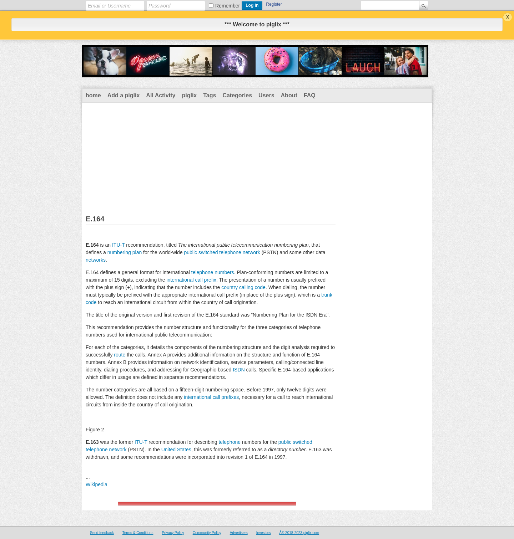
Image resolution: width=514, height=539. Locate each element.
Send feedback (102, 533)
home (93, 95)
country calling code (243, 287)
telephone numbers (212, 272)
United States (176, 449)
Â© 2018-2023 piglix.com (299, 533)
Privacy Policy (173, 533)
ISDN (239, 370)
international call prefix (191, 280)
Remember (227, 5)
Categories (237, 95)
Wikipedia (96, 484)
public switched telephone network (222, 252)
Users (266, 95)
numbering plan (124, 252)
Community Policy (207, 533)
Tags (209, 95)
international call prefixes (211, 397)
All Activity (160, 95)
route (119, 355)
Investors (263, 533)
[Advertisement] (257, 156)
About (289, 95)
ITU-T (118, 245)
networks (96, 260)
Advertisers (239, 533)
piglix (189, 95)
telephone (229, 442)
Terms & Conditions (137, 533)
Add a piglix (123, 95)
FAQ (310, 95)
